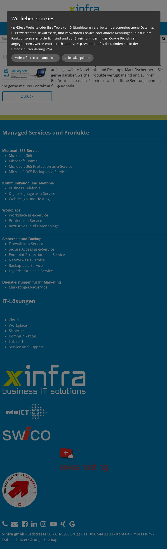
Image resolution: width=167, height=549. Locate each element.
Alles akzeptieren (77, 58)
